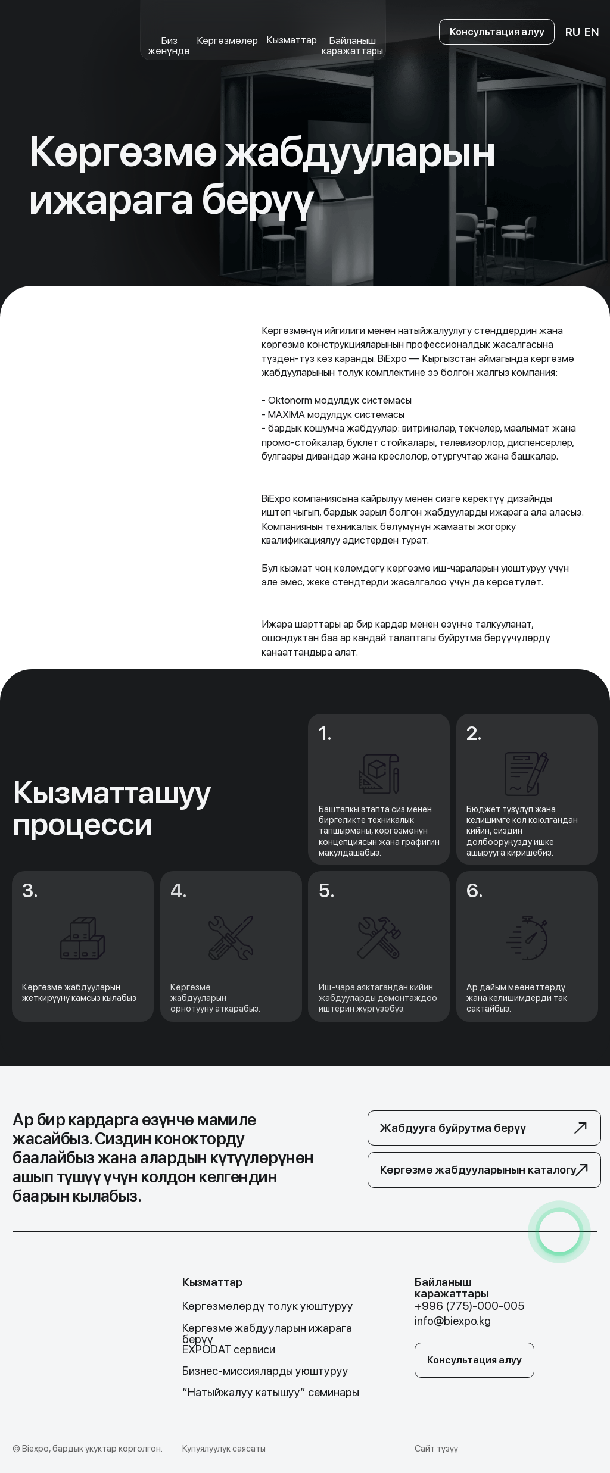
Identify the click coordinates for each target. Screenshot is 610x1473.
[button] (485, 1128)
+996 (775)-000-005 (469, 1306)
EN (591, 32)
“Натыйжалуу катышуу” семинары (270, 1392)
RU (572, 32)
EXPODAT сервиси (228, 1349)
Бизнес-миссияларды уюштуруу (265, 1371)
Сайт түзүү (436, 1448)
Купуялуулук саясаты (224, 1448)
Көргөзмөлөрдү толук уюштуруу (267, 1306)
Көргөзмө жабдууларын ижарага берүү (267, 1333)
